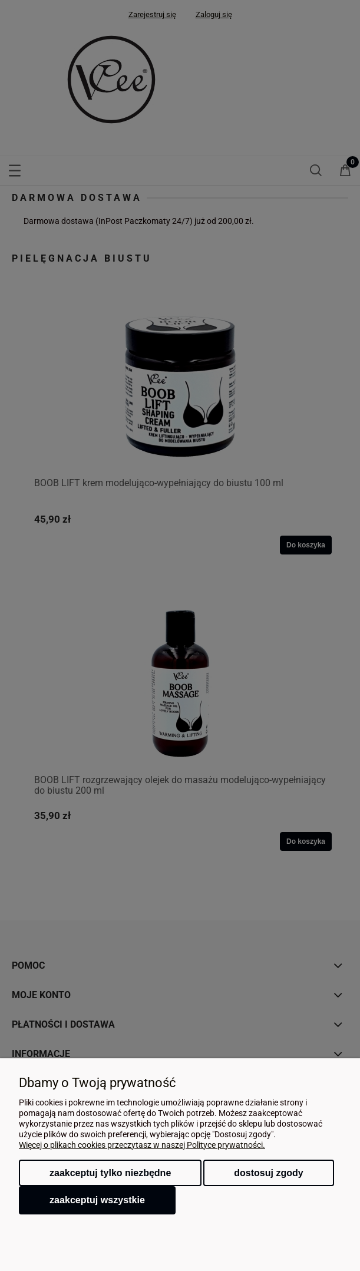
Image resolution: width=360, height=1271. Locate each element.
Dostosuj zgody (268, 1173)
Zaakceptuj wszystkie (97, 1199)
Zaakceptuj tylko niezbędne (110, 1173)
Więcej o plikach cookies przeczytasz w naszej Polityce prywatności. (142, 1145)
